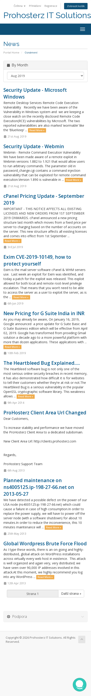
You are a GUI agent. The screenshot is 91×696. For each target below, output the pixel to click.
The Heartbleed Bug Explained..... (41, 363)
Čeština (20, 5)
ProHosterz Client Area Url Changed (44, 412)
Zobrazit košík (76, 6)
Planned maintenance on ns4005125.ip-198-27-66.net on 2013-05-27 (38, 487)
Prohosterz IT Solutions (47, 15)
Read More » (36, 130)
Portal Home (11, 52)
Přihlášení (35, 5)
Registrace (50, 5)
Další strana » (71, 593)
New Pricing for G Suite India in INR (44, 313)
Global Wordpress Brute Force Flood (45, 543)
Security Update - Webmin (33, 146)
